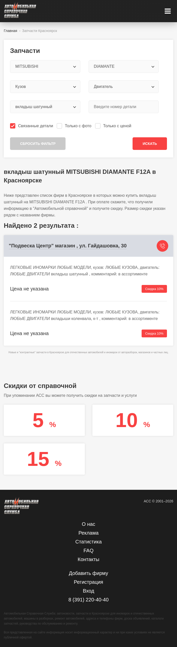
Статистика (88, 541)
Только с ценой (113, 126)
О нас (88, 524)
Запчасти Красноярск (39, 31)
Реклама (88, 533)
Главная (10, 31)
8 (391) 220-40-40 (88, 599)
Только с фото (74, 126)
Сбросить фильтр (37, 144)
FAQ (88, 550)
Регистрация (88, 582)
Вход (88, 591)
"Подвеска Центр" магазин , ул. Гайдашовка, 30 (68, 245)
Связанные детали (32, 126)
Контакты (88, 559)
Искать (150, 144)
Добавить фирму (88, 573)
